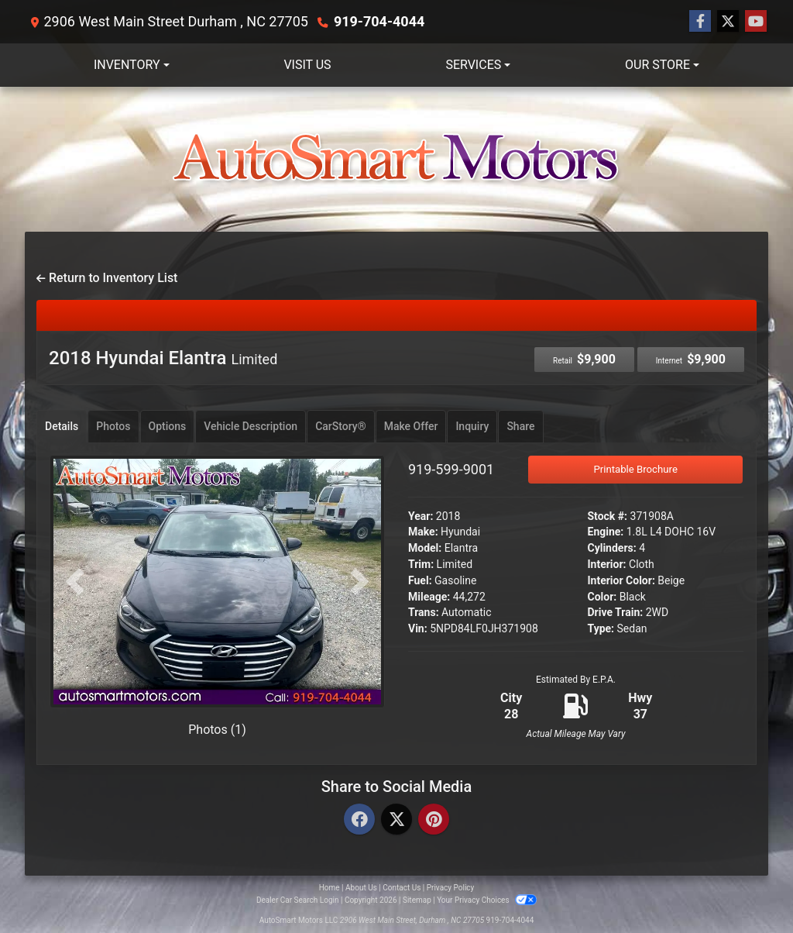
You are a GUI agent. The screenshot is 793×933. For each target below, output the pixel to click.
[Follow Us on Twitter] (728, 21)
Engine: (606, 531)
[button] (75, 581)
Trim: (421, 564)
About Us (361, 887)
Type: (601, 628)
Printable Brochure (635, 469)
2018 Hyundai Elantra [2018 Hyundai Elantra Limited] (163, 358)
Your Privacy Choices (487, 900)
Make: (423, 531)
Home (329, 887)
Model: (424, 548)
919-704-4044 (379, 21)
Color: (602, 596)
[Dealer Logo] (396, 159)
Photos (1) (217, 729)
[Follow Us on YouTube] (756, 21)
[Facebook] (359, 820)
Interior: (607, 564)
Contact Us (402, 887)
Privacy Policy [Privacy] (451, 887)
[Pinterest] (433, 820)
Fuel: (420, 580)
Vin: (417, 628)
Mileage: (429, 596)
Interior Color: (621, 580)
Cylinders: (612, 548)
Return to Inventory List (106, 277)
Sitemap (417, 900)
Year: (420, 516)
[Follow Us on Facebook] (700, 21)
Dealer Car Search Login (297, 900)
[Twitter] (396, 820)
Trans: (423, 612)
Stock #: (608, 516)
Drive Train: (616, 612)
